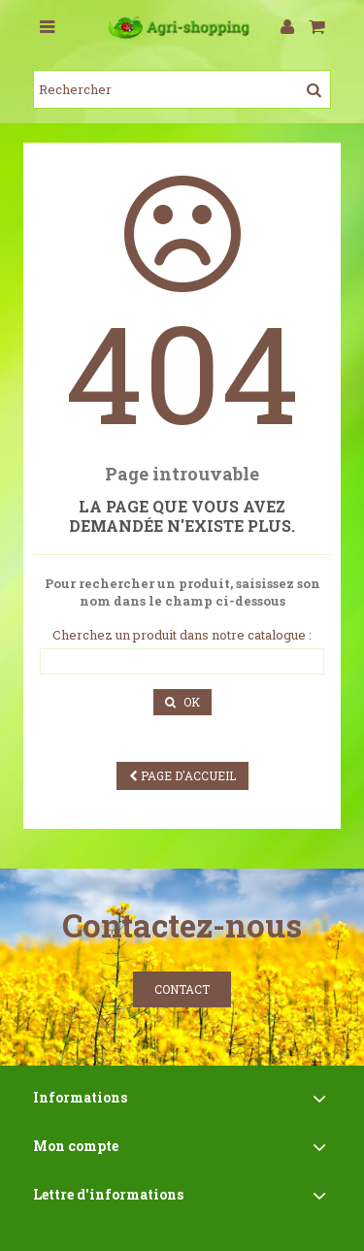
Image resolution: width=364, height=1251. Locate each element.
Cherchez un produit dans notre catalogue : (182, 635)
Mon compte (75, 1145)
